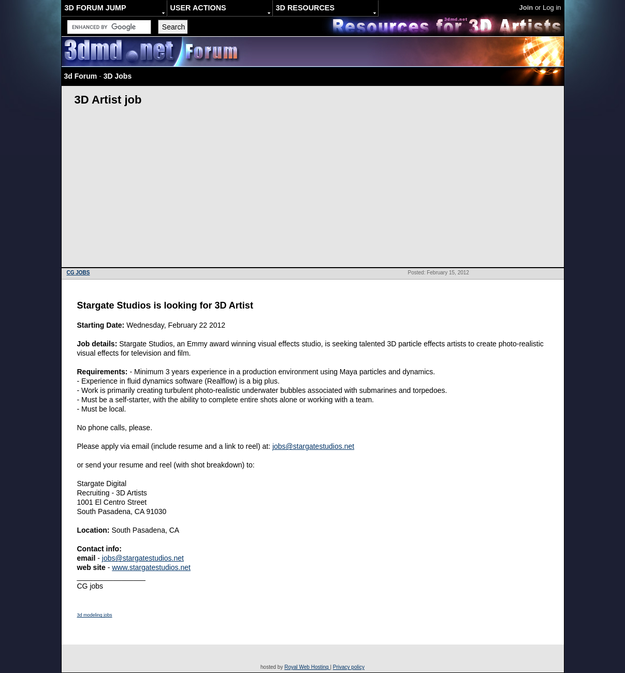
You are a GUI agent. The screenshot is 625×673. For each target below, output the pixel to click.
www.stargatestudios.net (151, 567)
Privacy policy (349, 667)
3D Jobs (118, 76)
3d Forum (80, 76)
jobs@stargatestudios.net (313, 446)
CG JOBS (78, 272)
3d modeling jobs (94, 615)
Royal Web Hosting (307, 667)
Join (526, 7)
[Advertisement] (313, 189)
